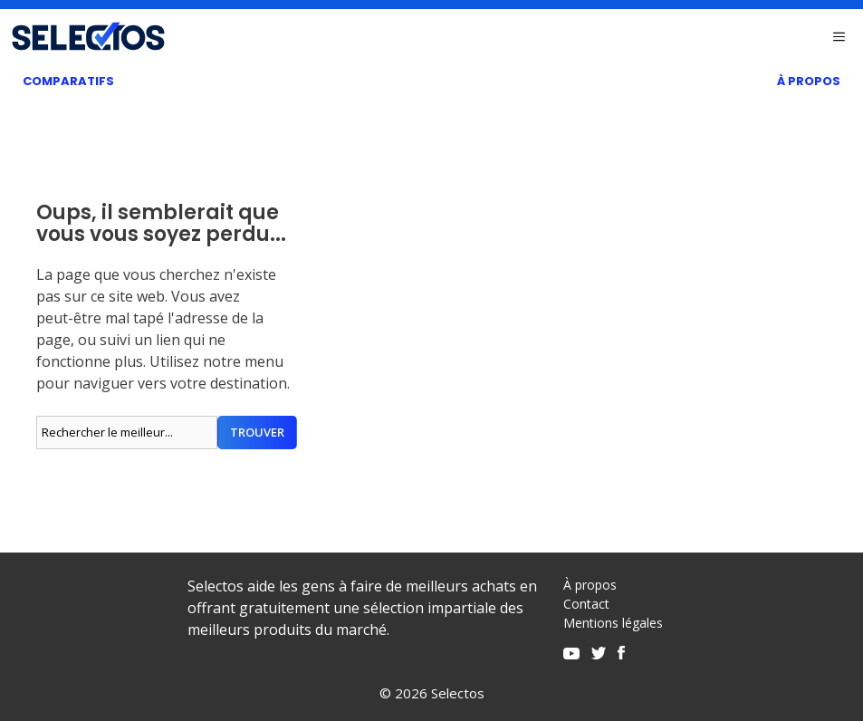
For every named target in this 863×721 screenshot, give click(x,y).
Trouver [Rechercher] (257, 432)
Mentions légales (613, 622)
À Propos (808, 81)
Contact (586, 603)
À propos (590, 584)
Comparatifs (68, 81)
